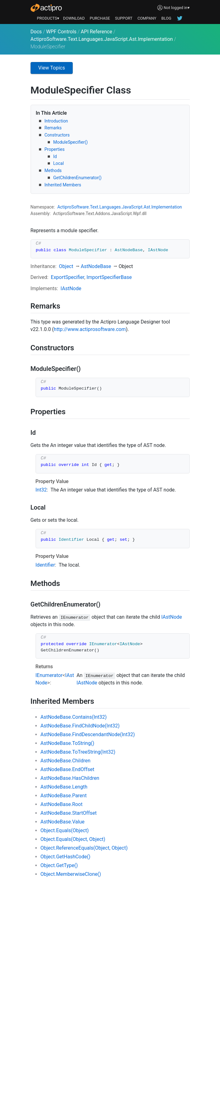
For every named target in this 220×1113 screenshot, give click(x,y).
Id (55, 156)
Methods (53, 170)
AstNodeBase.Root (62, 804)
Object (66, 266)
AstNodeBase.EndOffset (68, 769)
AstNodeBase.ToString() (67, 743)
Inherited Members (63, 184)
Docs (36, 32)
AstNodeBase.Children (65, 761)
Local (58, 163)
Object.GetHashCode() (65, 857)
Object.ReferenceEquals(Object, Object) (84, 848)
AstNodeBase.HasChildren (70, 778)
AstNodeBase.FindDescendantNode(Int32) (88, 734)
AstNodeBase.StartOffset (69, 813)
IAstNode (71, 288)
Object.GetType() (59, 865)
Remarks (53, 127)
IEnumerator (49, 675)
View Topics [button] (51, 68)
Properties (55, 149)
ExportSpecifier (67, 277)
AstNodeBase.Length (64, 787)
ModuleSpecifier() (70, 142)
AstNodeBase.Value (63, 822)
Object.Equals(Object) (65, 830)
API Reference (96, 32)
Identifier (45, 565)
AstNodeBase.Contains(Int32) (74, 717)
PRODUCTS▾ (48, 18)
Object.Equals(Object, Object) (73, 839)
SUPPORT (124, 18)
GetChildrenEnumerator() (77, 177)
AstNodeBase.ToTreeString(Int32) (78, 752)
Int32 (41, 490)
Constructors (57, 134)
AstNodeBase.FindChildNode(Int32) (80, 726)
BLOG (166, 18)
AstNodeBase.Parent (64, 796)
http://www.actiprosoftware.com (90, 329)
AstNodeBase (96, 266)
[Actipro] (46, 8)
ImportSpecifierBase (109, 277)
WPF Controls (61, 32)
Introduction (56, 120)
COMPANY (146, 18)
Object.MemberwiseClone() (71, 874)
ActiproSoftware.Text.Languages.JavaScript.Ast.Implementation (102, 39)
